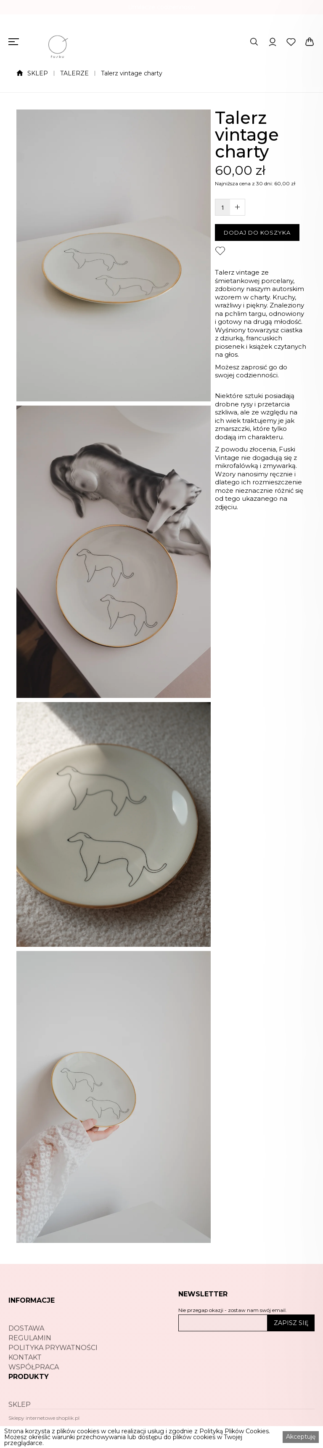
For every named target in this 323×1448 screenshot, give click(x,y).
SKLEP (37, 73)
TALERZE (74, 73)
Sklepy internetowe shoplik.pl (43, 1418)
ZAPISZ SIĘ (291, 1323)
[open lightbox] (113, 255)
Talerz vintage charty (131, 73)
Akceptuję (300, 1436)
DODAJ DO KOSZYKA (257, 232)
